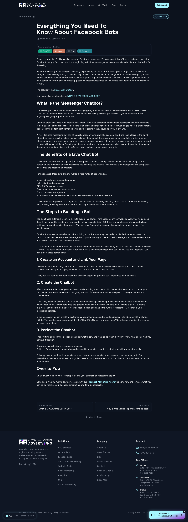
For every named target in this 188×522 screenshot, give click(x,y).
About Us (101, 447)
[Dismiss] (184, 511)
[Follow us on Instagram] (29, 464)
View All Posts (94, 417)
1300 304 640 (147, 452)
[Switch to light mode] (161, 16)
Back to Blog (27, 16)
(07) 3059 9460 (146, 497)
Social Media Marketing (69, 461)
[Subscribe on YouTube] (34, 464)
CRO (60, 480)
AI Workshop (103, 475)
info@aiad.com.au (149, 447)
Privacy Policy (134, 512)
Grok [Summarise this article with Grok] (71, 51)
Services (79, 5)
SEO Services (64, 447)
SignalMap (102, 480)
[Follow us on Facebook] (25, 464)
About (91, 5)
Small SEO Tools (105, 470)
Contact (124, 5)
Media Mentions (104, 461)
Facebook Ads (65, 457)
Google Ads (64, 452)
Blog (114, 5)
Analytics (62, 475)
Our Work (103, 5)
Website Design (65, 466)
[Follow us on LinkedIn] (20, 464)
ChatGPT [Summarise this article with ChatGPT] (45, 51)
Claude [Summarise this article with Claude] (59, 51)
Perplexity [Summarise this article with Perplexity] (85, 51)
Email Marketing (66, 470)
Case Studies (103, 452)
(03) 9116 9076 (146, 485)
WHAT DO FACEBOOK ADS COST (83, 96)
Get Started (162, 5)
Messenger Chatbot (63, 90)
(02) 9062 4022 (147, 473)
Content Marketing (67, 484)
